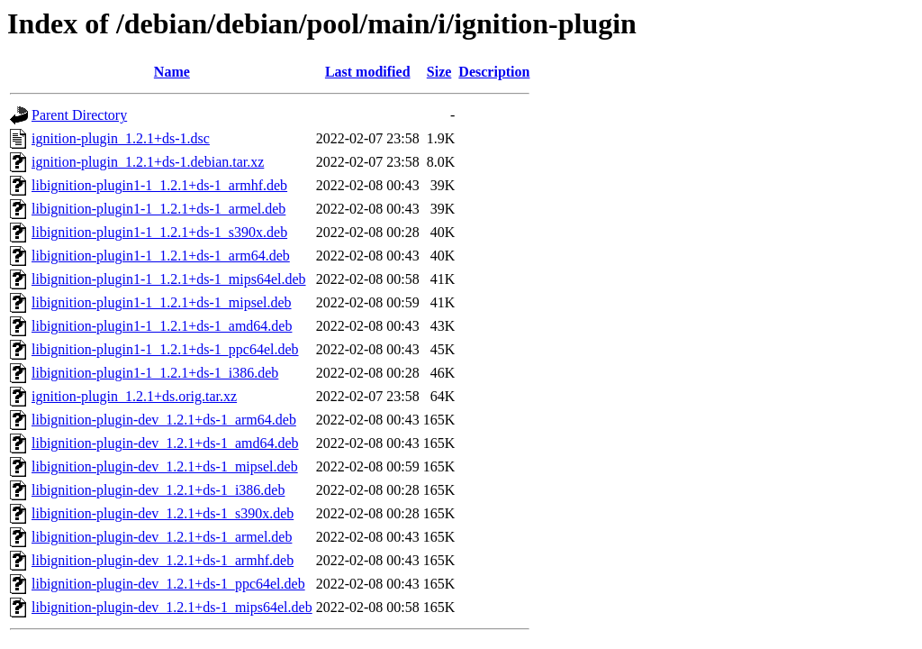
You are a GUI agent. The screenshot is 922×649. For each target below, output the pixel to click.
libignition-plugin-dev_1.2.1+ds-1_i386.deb (158, 490)
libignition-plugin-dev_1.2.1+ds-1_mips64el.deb (172, 607)
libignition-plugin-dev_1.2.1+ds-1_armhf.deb (163, 560)
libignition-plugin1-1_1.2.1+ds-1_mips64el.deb (169, 279)
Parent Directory (79, 115)
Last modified (368, 71)
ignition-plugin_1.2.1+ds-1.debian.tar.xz (148, 161)
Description (493, 71)
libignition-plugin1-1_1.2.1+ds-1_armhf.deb (159, 185)
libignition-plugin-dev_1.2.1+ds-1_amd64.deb (165, 443)
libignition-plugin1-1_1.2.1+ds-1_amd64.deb (162, 326)
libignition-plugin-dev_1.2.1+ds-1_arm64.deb (164, 419)
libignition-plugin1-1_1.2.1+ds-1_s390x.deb (159, 232)
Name (172, 71)
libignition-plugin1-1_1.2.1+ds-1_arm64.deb (161, 255)
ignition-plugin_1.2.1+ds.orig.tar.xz (134, 396)
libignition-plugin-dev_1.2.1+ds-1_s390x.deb (163, 513)
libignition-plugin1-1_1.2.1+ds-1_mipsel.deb (162, 302)
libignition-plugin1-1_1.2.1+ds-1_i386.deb (155, 372)
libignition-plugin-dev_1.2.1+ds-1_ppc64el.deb (168, 583)
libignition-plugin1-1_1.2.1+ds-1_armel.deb (158, 208)
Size (439, 71)
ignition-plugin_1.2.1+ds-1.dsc (121, 138)
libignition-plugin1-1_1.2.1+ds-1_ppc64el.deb (165, 349)
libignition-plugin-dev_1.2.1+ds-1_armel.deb (162, 536)
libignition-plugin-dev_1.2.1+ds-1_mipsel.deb (165, 466)
